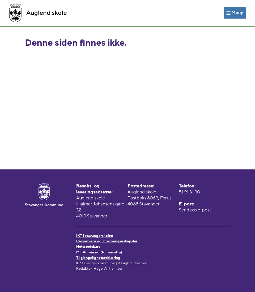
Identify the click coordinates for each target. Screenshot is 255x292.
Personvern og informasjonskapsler (106, 241)
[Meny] (234, 12)
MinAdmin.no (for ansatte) (99, 252)
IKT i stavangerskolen (94, 236)
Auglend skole (38, 12)
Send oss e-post (195, 210)
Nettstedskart (88, 247)
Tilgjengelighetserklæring (98, 258)
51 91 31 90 (189, 192)
